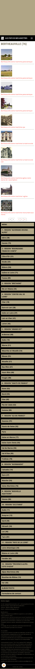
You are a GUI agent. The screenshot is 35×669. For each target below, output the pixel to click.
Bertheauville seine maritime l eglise (14, 196)
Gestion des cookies (18, 667)
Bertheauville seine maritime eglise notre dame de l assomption (16, 179)
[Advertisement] (17, 17)
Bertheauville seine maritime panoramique (16, 62)
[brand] (14, 38)
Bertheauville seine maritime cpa (13, 127)
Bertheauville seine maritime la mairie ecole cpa (17, 161)
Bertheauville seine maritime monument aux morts (17, 214)
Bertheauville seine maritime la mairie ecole (17, 143)
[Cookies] (4, 665)
